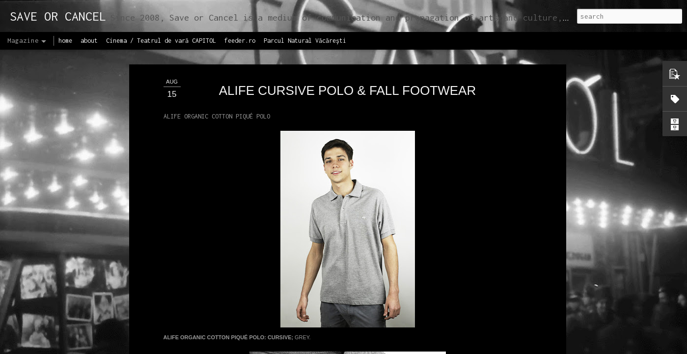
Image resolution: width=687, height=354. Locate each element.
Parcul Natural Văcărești (305, 40)
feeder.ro (239, 40)
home (65, 40)
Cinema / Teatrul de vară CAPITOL (161, 40)
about (89, 40)
